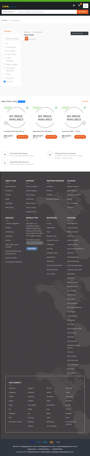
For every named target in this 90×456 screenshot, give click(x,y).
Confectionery (11, 47)
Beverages (10, 78)
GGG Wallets (71, 291)
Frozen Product (11, 54)
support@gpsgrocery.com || (67, 446)
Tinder (68, 392)
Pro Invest (70, 324)
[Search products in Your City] (47, 12)
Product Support (31, 186)
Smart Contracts (73, 232)
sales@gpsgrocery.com (46, 446)
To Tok (68, 409)
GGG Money (71, 295)
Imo (29, 413)
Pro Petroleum (72, 316)
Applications (51, 227)
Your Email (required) (33, 240)
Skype (11, 401)
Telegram (12, 413)
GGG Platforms (10, 186)
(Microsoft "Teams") (15, 422)
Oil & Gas (70, 253)
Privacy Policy (31, 207)
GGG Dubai (71, 369)
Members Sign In (73, 186)
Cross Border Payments (13, 262)
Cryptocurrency (72, 244)
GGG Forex (71, 236)
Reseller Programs (53, 199)
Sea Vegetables (15, 20)
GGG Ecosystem (11, 258)
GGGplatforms (33, 452)
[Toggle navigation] (85, 6)
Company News (52, 253)
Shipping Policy (31, 212)
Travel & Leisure (72, 227)
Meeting (30, 422)
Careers (8, 195)
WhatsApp (50, 422)
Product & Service (53, 240)
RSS (10, 417)
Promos (8, 240)
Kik (10, 409)
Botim (49, 413)
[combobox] (9, 12)
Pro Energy (71, 320)
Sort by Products (79, 33)
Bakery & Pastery (12, 64)
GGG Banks (71, 274)
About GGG (9, 207)
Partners (50, 190)
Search (82, 12)
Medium (30, 426)
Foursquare (69, 396)
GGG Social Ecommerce (75, 249)
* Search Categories (12, 223)
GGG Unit (70, 278)
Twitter (11, 396)
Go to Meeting (51, 426)
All (7, 43)
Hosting (8, 227)
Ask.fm (49, 392)
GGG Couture (71, 356)
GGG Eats (70, 337)
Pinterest (31, 392)
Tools (48, 232)
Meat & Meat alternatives (10, 69)
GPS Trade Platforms (74, 307)
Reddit (30, 409)
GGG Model (71, 312)
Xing (48, 409)
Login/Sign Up (74, 5)
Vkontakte (50, 396)
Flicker (49, 401)
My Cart (80, 5)
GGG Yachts (71, 373)
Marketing (8, 236)
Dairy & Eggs (10, 51)
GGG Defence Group (74, 328)
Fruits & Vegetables (10, 59)
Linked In (31, 388)
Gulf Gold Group (72, 364)
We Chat (31, 417)
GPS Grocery (71, 333)
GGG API (70, 207)
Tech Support (30, 195)
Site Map (50, 249)
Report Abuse (31, 203)
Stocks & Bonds (72, 240)
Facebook (12, 388)
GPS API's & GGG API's (54, 265)
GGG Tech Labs (72, 360)
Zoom (68, 417)
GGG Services (72, 341)
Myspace (69, 401)
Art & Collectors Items (74, 265)
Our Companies (72, 203)
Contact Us (9, 190)
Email (11, 405)
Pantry (8, 74)
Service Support (31, 190)
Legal (7, 199)
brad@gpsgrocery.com (28, 446)
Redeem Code (51, 236)
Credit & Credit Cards (74, 270)
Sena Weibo (32, 405)
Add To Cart (23, 137)
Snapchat (31, 396)
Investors (50, 186)
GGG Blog (8, 203)
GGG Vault (70, 299)
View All (85, 101)
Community (30, 199)
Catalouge (50, 244)
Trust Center (51, 274)
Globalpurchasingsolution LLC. (63, 452)
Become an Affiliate (74, 195)
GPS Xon (70, 352)
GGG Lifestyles (72, 303)
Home (27, 32)
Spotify (68, 405)
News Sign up (72, 190)
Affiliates (50, 195)
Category (11, 31)
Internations (51, 405)
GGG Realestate (72, 257)
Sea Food (9, 81)
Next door (69, 388)
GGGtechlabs (45, 452)
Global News (51, 257)
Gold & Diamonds (73, 261)
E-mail (49, 223)
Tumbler (30, 401)
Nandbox (69, 413)
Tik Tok (49, 388)
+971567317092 (43, 449)
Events (69, 199)
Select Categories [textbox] (9, 12)
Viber (48, 417)
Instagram (12, 392)
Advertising (9, 232)
